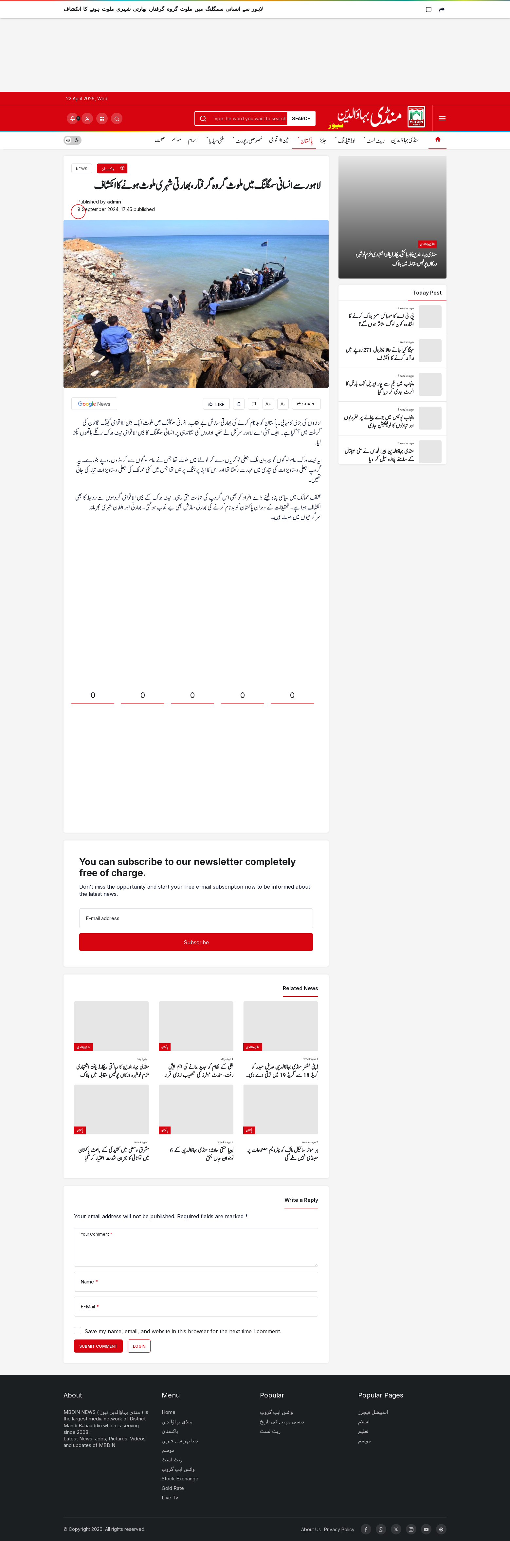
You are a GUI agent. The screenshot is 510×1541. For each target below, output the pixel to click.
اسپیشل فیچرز (373, 1412)
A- (283, 404)
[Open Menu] (442, 118)
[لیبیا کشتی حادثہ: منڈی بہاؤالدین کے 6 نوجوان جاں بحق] (196, 1124)
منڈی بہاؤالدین (405, 140)
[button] (102, 118)
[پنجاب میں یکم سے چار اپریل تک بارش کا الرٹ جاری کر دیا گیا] (392, 384)
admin (114, 201)
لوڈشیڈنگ (346, 141)
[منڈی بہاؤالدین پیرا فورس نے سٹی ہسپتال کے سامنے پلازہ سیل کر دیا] (392, 452)
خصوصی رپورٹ (249, 141)
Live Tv (170, 1497)
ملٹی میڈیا (216, 141)
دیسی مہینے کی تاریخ (282, 1421)
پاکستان (307, 141)
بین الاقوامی (279, 140)
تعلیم (363, 1431)
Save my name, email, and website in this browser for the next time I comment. (182, 1331)
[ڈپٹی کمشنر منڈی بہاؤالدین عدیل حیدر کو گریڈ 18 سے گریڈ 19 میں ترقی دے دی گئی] (280, 1040)
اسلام (193, 140)
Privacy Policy (339, 1529)
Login (139, 1346)
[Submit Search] (116, 118)
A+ (268, 404)
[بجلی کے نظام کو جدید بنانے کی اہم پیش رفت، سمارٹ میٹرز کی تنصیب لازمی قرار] (196, 1040)
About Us (311, 1529)
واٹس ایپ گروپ (178, 1469)
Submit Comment (98, 1346)
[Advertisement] (196, 46)
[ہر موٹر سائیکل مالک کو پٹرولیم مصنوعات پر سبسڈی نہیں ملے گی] (280, 1124)
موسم (176, 140)
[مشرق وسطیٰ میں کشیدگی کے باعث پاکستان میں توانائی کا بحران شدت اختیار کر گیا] (111, 1124)
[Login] (87, 118)
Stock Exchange (180, 1478)
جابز (322, 140)
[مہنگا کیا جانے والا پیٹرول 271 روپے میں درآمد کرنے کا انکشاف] (392, 351)
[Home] (437, 140)
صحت (160, 140)
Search (301, 118)
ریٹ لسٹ (376, 141)
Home (168, 1412)
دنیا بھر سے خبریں (180, 1440)
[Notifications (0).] (72, 118)
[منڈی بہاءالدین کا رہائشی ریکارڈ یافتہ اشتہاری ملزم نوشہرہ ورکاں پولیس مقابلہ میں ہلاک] (111, 1040)
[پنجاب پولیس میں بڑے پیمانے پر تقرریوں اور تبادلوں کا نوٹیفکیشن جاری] (392, 418)
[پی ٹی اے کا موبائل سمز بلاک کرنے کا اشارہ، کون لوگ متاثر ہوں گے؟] (392, 317)
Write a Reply (301, 1200)
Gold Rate (173, 1488)
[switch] (73, 140)
